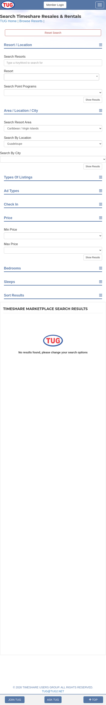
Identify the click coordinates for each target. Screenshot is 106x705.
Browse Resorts (31, 21)
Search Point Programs (20, 86)
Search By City (10, 153)
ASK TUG (53, 699)
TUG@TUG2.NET (53, 691)
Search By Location (17, 137)
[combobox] (51, 77)
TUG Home (8, 21)
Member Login (55, 4)
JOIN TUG (14, 699)
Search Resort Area (17, 122)
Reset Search (53, 32)
